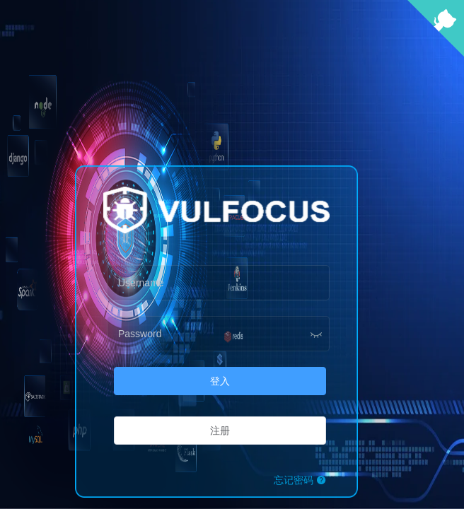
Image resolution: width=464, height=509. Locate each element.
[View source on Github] (435, 53)
